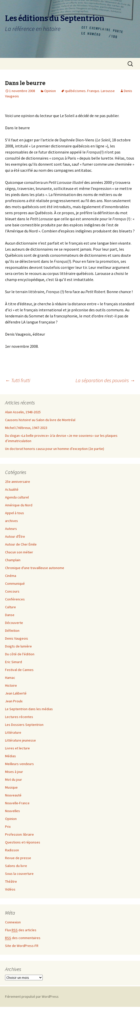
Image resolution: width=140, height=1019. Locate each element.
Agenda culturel (17, 497)
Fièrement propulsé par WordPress (32, 996)
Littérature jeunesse (20, 740)
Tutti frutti (17, 380)
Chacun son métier (19, 552)
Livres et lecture (17, 748)
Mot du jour (13, 779)
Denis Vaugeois (16, 638)
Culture (10, 607)
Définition (12, 630)
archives (11, 520)
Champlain (12, 560)
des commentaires (22, 938)
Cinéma (10, 575)
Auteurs (11, 528)
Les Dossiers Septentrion (24, 724)
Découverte (14, 622)
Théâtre (11, 881)
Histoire (11, 685)
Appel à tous (14, 513)
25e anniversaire (17, 481)
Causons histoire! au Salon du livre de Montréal (40, 420)
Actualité (11, 489)
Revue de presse (18, 858)
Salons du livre (16, 865)
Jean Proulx (13, 701)
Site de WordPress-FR (21, 945)
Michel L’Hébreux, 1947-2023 (26, 427)
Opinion (50, 91)
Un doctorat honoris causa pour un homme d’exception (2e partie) (54, 448)
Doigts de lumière (18, 646)
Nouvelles (12, 811)
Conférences (15, 599)
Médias (10, 756)
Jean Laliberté (16, 693)
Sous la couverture (19, 873)
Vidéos (10, 889)
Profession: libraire (19, 834)
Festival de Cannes (19, 669)
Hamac (10, 677)
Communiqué (15, 583)
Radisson (12, 850)
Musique (11, 787)
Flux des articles (20, 930)
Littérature (13, 732)
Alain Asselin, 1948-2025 (23, 412)
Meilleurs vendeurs (19, 764)
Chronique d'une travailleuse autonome (34, 568)
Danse (9, 615)
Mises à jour (14, 771)
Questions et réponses (22, 842)
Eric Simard (13, 662)
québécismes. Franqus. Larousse (90, 91)
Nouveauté (13, 795)
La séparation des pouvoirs (105, 380)
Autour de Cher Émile (21, 544)
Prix (8, 826)
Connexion (13, 922)
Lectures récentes (19, 716)
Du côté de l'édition (19, 654)
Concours (12, 591)
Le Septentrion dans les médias (29, 709)
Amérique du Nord (18, 505)
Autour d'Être (15, 536)
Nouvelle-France (17, 803)
